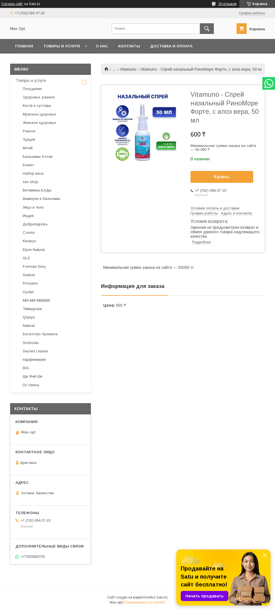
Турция (29, 139)
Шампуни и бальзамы (41, 199)
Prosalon (30, 283)
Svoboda (30, 343)
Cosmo (29, 232)
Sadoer (29, 275)
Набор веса (33, 173)
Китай (28, 148)
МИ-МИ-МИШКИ (36, 300)
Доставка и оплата (171, 46)
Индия (28, 216)
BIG (26, 368)
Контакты (129, 46)
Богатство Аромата (40, 334)
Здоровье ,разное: (39, 97)
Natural (29, 326)
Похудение (32, 89)
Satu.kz (162, 597)
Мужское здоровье (39, 114)
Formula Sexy (34, 266)
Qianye (29, 317)
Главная (24, 46)
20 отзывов (227, 4)
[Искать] (207, 28)
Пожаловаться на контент (144, 602)
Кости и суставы (37, 105)
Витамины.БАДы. (37, 190)
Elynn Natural (34, 250)
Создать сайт (12, 4)
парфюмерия (34, 359)
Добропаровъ (35, 224)
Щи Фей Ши (32, 376)
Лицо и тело (33, 207)
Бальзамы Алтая (37, 156)
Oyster (28, 292)
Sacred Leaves (35, 351)
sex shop (30, 182)
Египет (28, 165)
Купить (222, 176)
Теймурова (32, 309)
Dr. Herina (31, 385)
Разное (29, 131)
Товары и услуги (61, 46)
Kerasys (29, 241)
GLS (26, 258)
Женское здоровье (39, 123)
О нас (102, 46)
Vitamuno (128, 69)
